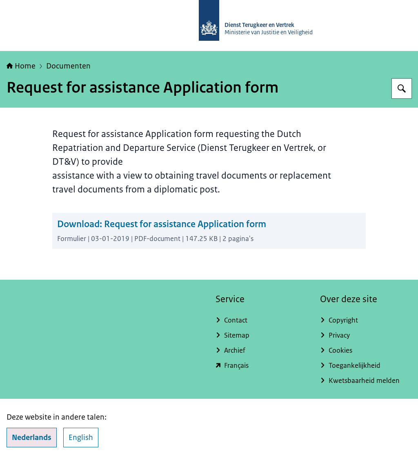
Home (21, 66)
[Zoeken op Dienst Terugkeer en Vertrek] (401, 88)
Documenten (68, 66)
